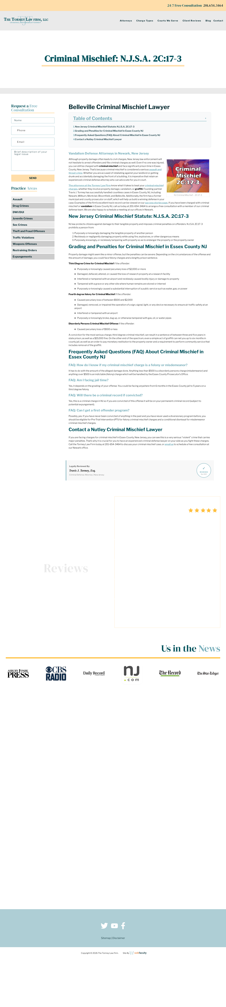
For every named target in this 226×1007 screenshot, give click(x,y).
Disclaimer (118, 939)
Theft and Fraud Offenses (29, 231)
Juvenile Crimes (23, 218)
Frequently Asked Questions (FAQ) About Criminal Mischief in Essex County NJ (117, 135)
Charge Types (144, 20)
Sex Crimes (20, 225)
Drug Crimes (21, 205)
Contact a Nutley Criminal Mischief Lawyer (98, 139)
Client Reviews (192, 20)
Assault (17, 199)
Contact (218, 20)
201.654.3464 (213, 5)
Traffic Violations (23, 238)
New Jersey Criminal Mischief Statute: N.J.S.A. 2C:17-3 (104, 126)
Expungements (22, 257)
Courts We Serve (168, 20)
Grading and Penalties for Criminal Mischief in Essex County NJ (109, 130)
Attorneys (126, 20)
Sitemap (106, 939)
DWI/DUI (18, 212)
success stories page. (156, 202)
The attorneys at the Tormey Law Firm (90, 185)
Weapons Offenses (25, 244)
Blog (208, 20)
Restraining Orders (25, 251)
